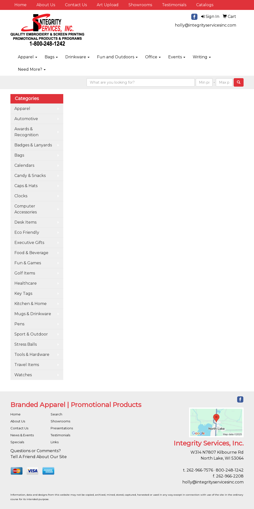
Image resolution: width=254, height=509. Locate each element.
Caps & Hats (25, 185)
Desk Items (25, 222)
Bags (51, 57)
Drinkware (77, 57)
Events (176, 57)
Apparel (27, 57)
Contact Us (76, 4)
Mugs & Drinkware (32, 313)
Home (20, 4)
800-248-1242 (230, 470)
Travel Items (26, 364)
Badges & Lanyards (33, 145)
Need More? (32, 69)
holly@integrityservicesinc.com (205, 25)
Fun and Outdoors (117, 57)
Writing (202, 57)
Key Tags (23, 293)
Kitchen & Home (30, 303)
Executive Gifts (29, 242)
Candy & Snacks (30, 175)
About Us (45, 4)
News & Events (22, 435)
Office (153, 57)
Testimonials (174, 4)
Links (55, 442)
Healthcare (25, 283)
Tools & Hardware (31, 354)
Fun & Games (27, 263)
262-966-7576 (200, 470)
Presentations (62, 428)
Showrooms (140, 4)
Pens (19, 324)
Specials (17, 442)
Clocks (20, 196)
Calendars (24, 165)
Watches (23, 375)
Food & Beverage (31, 252)
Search (56, 414)
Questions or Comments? (35, 450)
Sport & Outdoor (31, 334)
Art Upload (108, 4)
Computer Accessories (25, 209)
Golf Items (24, 273)
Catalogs (204, 4)
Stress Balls (25, 344)
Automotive (26, 118)
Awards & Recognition (26, 132)
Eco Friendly (26, 232)
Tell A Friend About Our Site (38, 456)
